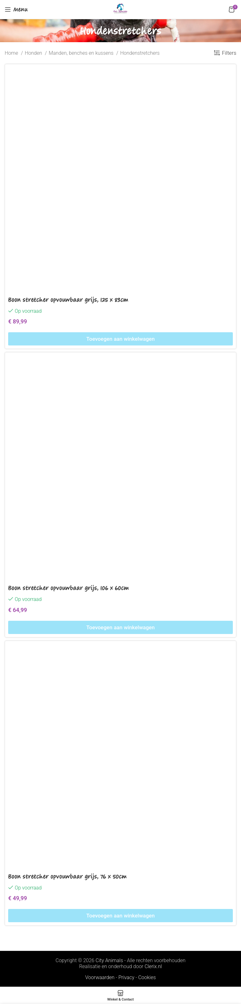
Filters (229, 53)
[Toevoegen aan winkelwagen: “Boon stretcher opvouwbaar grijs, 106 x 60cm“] (120, 627)
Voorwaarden (99, 977)
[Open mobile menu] (16, 9)
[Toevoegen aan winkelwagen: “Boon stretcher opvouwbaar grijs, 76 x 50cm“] (120, 915)
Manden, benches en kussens (82, 53)
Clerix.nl (153, 966)
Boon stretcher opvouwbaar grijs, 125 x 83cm (68, 299)
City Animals (109, 960)
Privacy (126, 977)
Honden (34, 53)
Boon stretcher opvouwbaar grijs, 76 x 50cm (67, 876)
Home (12, 53)
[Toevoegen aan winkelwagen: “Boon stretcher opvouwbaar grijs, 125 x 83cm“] (120, 338)
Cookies (147, 977)
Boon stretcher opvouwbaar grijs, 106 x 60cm (68, 588)
